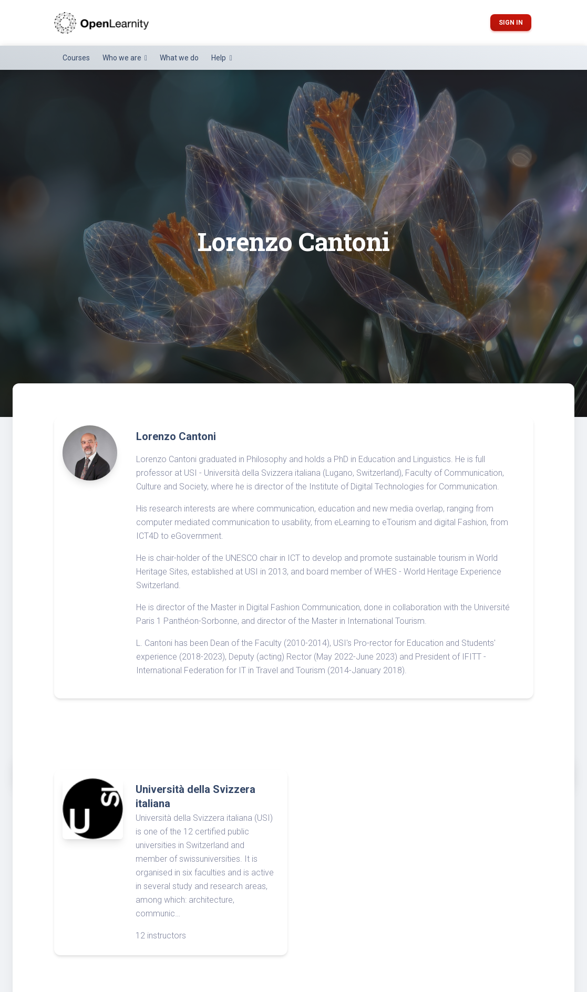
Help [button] (219, 58)
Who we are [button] (122, 58)
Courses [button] (76, 58)
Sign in (511, 22)
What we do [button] (179, 58)
